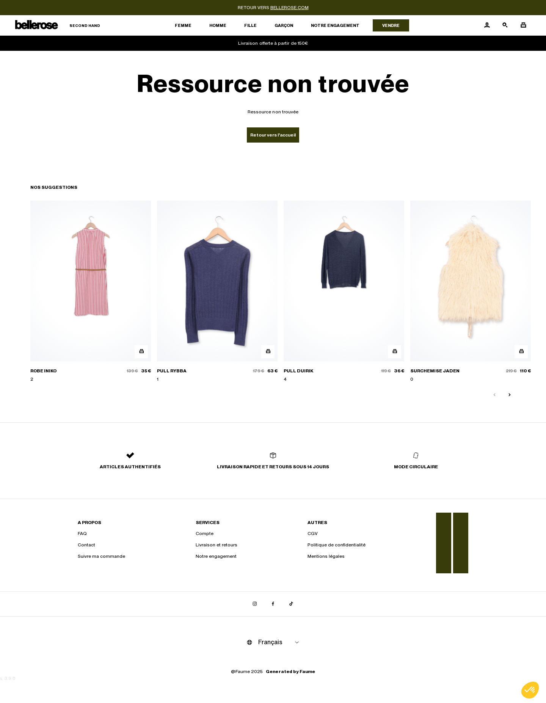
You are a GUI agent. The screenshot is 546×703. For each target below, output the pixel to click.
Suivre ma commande (101, 556)
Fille (250, 25)
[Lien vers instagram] (255, 604)
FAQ (82, 533)
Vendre (391, 25)
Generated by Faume (290, 671)
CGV (313, 533)
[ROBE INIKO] (90, 292)
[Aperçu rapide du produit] (141, 351)
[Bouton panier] (523, 25)
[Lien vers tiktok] (291, 604)
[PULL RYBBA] (217, 292)
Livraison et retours (216, 545)
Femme (183, 25)
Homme (217, 25)
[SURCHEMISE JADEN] (470, 292)
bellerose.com (289, 7)
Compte (204, 533)
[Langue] (280, 642)
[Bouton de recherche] (505, 25)
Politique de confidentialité (337, 545)
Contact (86, 545)
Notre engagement (335, 25)
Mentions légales (326, 556)
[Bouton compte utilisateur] (486, 25)
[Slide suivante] (510, 395)
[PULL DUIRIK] (344, 292)
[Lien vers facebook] (273, 604)
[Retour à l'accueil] (57, 25)
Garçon (284, 25)
